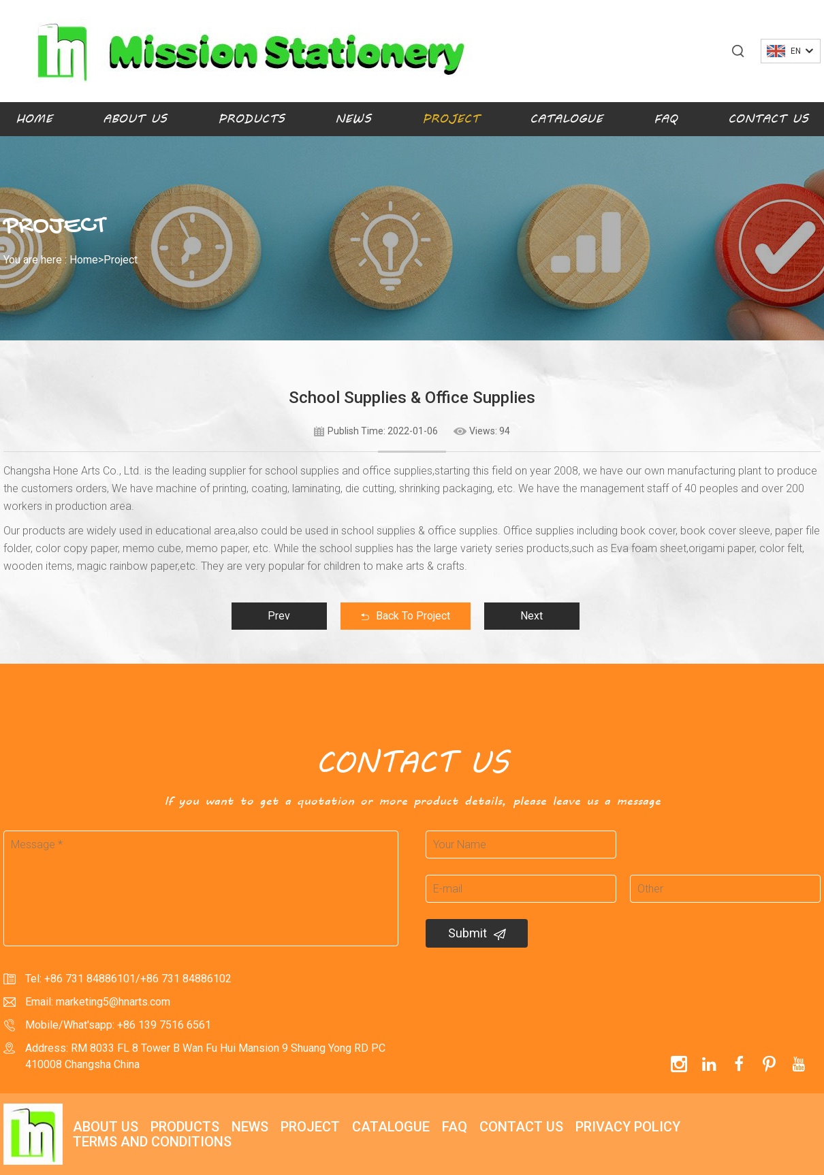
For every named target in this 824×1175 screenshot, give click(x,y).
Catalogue (566, 119)
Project (450, 119)
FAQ (666, 119)
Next (531, 615)
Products (251, 119)
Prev (279, 615)
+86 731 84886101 (90, 978)
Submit (477, 933)
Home (34, 119)
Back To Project (405, 615)
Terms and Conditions (152, 1141)
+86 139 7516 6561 (164, 1024)
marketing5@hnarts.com (113, 1001)
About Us (135, 119)
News (353, 119)
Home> (86, 259)
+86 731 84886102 (186, 978)
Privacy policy (627, 1126)
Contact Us (768, 119)
